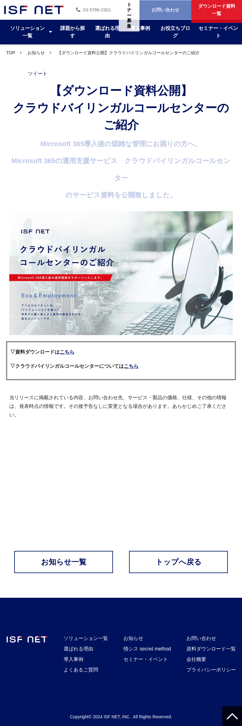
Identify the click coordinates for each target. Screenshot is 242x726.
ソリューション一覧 (27, 32)
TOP (10, 52)
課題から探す (72, 32)
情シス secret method (147, 648)
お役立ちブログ (175, 32)
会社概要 (196, 659)
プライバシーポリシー (211, 669)
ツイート (38, 73)
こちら (67, 352)
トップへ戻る (179, 562)
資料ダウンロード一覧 (211, 648)
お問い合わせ (158, 9)
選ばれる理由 (107, 32)
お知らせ (36, 52)
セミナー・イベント (218, 32)
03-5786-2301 (81, 9)
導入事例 (140, 28)
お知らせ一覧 (63, 562)
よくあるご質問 (81, 669)
